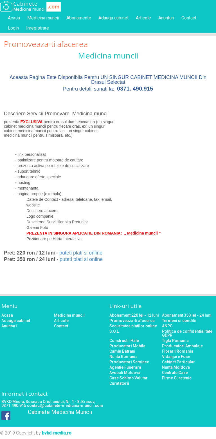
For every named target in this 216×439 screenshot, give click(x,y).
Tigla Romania (175, 341)
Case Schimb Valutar (128, 378)
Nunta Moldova (176, 367)
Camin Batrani (122, 351)
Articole (143, 18)
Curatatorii (119, 383)
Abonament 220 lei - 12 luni (134, 315)
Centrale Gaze (175, 373)
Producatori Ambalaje (182, 346)
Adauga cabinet (113, 18)
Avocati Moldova (124, 373)
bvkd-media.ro (56, 433)
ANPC (167, 326)
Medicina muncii (43, 18)
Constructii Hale (124, 341)
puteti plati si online (80, 253)
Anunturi (166, 18)
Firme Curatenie (177, 378)
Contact (188, 18)
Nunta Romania (123, 357)
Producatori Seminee (129, 362)
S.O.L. (114, 331)
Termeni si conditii (179, 321)
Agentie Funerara (125, 367)
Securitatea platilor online (133, 326)
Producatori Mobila (127, 346)
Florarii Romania (177, 351)
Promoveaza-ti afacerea (132, 321)
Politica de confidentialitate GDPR (187, 333)
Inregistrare (37, 28)
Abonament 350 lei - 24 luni (187, 315)
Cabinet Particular (178, 362)
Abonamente (78, 18)
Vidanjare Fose (176, 357)
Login (13, 28)
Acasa (14, 18)
